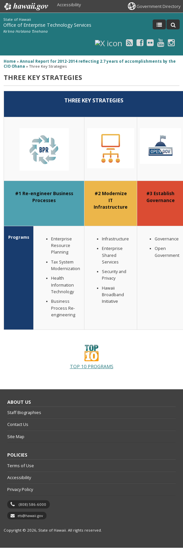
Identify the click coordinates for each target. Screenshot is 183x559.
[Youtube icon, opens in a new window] (160, 42)
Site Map (15, 436)
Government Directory (158, 6)
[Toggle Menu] (159, 24)
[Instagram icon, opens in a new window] (171, 42)
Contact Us (17, 424)
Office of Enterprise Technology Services (47, 25)
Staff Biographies (24, 412)
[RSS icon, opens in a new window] (129, 42)
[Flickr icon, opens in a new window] (150, 42)
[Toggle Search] (173, 24)
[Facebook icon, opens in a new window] (140, 42)
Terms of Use (20, 466)
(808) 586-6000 (32, 504)
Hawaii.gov (25, 7)
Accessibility (69, 5)
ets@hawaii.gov (30, 515)
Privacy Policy (20, 489)
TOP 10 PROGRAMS (91, 357)
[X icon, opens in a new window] (108, 42)
